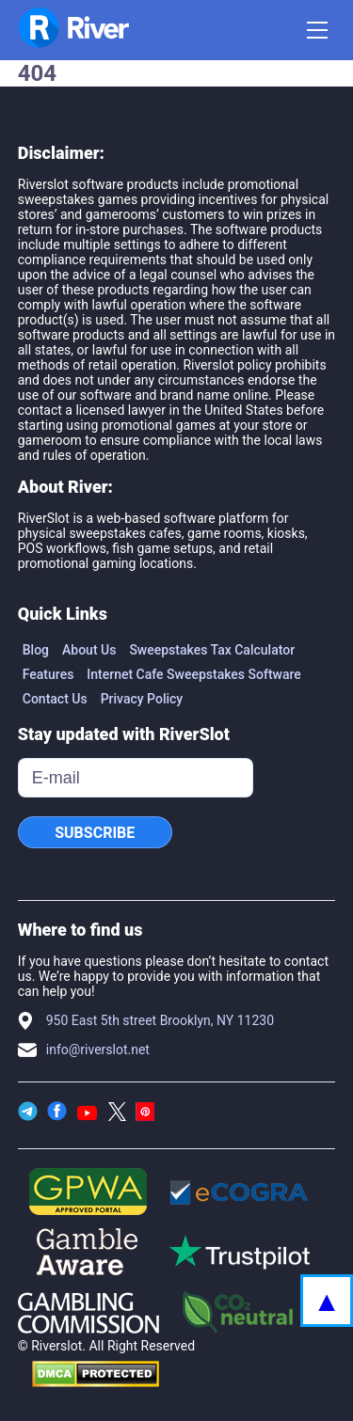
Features (48, 674)
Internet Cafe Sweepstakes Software (194, 674)
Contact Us (55, 698)
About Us (89, 649)
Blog (36, 649)
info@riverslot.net (98, 1049)
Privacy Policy (142, 698)
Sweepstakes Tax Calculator (212, 649)
